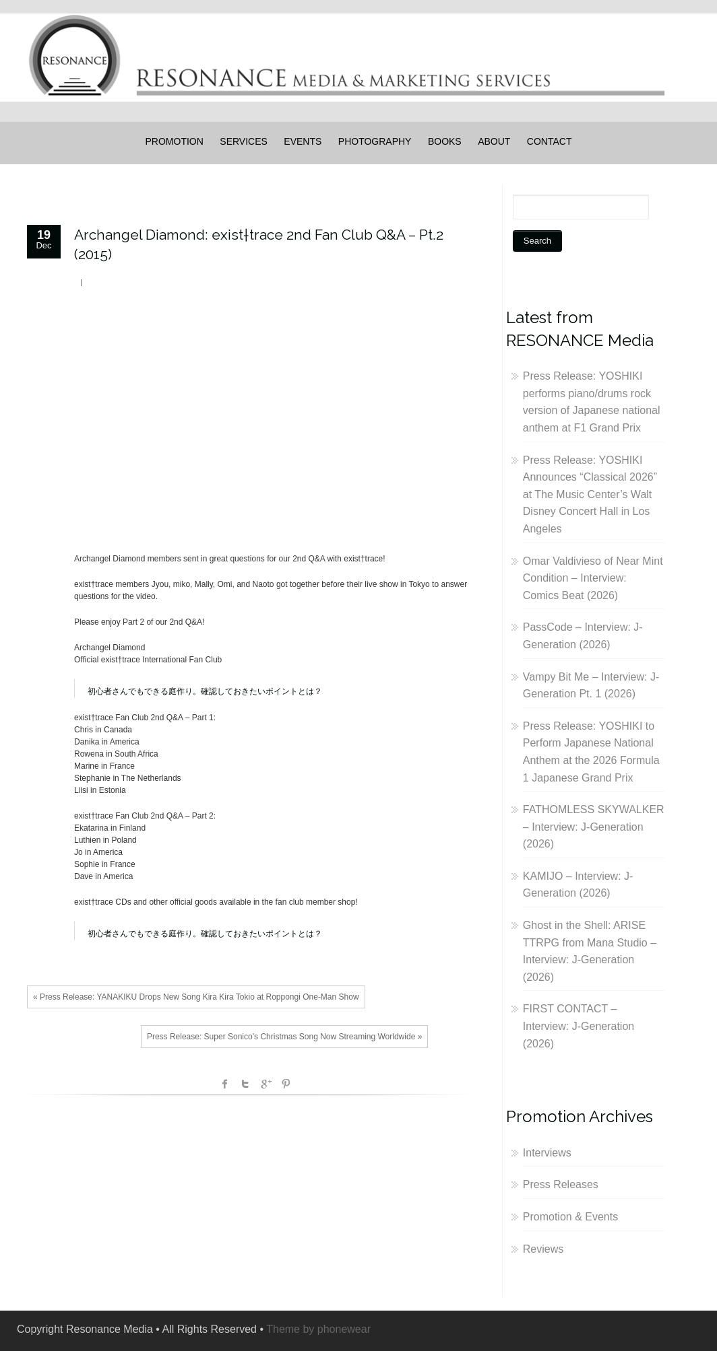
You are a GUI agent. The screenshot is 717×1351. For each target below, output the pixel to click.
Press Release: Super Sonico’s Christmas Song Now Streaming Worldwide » (284, 1036)
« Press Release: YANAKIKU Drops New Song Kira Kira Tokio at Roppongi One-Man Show (196, 997)
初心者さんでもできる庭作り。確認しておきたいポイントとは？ (205, 691)
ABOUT (494, 141)
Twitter (245, 1084)
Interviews (547, 1152)
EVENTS (302, 141)
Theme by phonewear (318, 1329)
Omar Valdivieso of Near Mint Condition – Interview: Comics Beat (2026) (593, 578)
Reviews (543, 1249)
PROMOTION (175, 141)
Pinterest (286, 1084)
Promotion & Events (570, 1216)
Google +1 (265, 1084)
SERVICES (244, 141)
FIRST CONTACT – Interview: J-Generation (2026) (578, 1026)
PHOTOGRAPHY (375, 141)
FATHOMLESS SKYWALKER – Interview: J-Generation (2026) (593, 827)
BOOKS (445, 141)
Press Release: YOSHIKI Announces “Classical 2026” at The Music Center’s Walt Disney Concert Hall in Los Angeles (590, 494)
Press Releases (560, 1184)
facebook (225, 1084)
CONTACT (549, 141)
